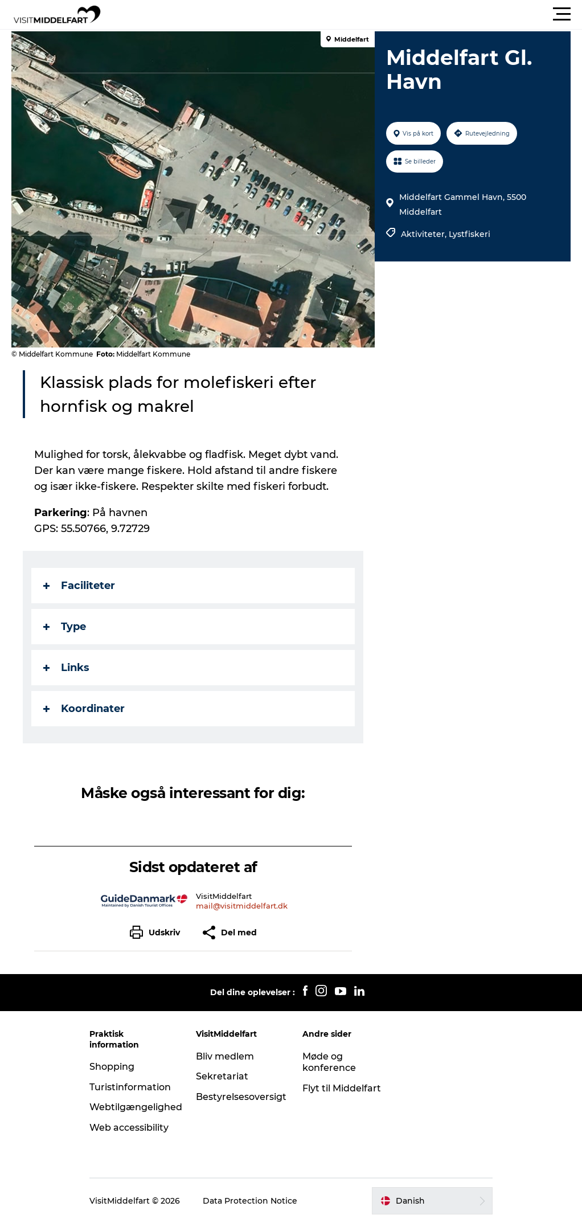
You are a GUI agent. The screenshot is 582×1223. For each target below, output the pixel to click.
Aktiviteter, (425, 234)
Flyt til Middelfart (341, 1088)
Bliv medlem (225, 1056)
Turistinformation (130, 1087)
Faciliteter (79, 585)
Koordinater (84, 708)
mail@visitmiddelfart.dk (242, 905)
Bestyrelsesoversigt (241, 1096)
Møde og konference (329, 1062)
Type (64, 626)
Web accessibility (129, 1127)
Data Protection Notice (250, 1201)
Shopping (111, 1066)
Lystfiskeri (469, 234)
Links (66, 667)
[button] (342, 14)
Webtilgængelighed (135, 1107)
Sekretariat (222, 1076)
